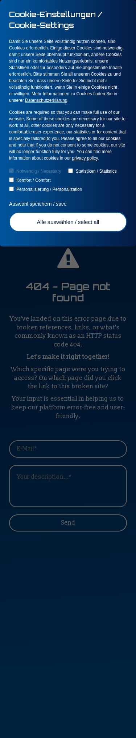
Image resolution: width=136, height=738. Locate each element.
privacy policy (85, 158)
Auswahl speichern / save (38, 204)
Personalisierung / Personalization (45, 189)
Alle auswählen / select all (68, 222)
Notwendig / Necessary (35, 171)
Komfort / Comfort (30, 180)
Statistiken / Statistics (92, 171)
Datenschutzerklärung (46, 100)
